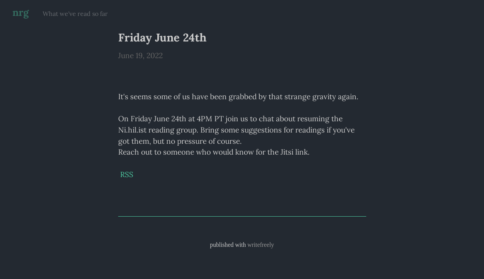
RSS (126, 174)
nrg (20, 12)
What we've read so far (75, 13)
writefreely (260, 244)
